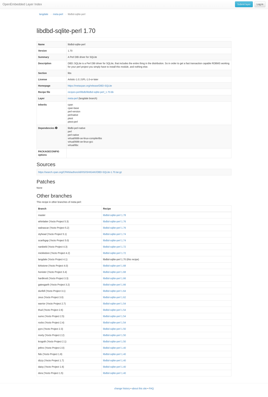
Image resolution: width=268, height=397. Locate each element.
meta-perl (58, 14)
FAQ (151, 388)
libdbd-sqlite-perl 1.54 (114, 303)
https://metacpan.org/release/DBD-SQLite (90, 85)
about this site (139, 388)
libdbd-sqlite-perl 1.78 (114, 215)
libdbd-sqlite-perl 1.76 (114, 221)
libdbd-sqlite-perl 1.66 (114, 278)
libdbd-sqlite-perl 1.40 (114, 347)
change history (122, 388)
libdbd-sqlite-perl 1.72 (114, 246)
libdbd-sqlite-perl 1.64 (114, 291)
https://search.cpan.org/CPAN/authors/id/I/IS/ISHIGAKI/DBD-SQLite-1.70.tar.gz (80, 172)
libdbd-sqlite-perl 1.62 (114, 297)
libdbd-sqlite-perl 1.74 (114, 234)
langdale (43, 14)
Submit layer (244, 4)
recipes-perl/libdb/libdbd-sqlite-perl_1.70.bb (91, 92)
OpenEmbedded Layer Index (22, 4)
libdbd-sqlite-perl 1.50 (114, 329)
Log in (260, 4)
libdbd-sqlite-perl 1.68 (114, 265)
